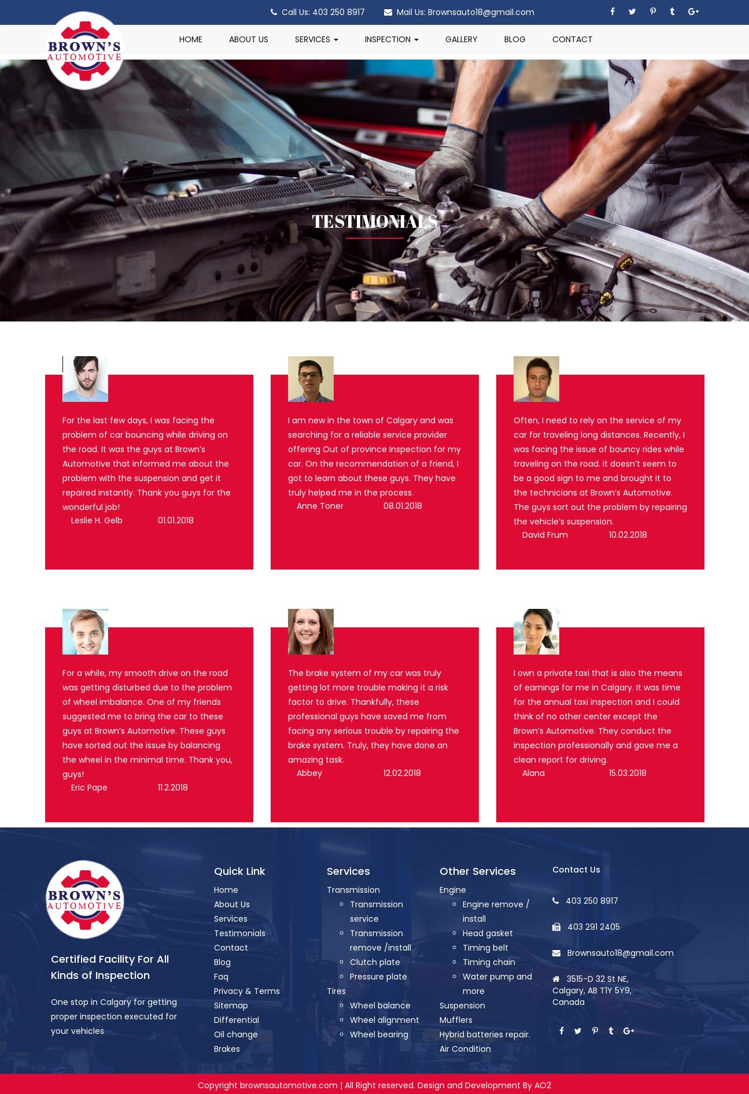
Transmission (353, 890)
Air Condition (465, 1049)
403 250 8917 (335, 11)
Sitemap (231, 1005)
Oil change (236, 1034)
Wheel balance (380, 1005)
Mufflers (456, 1020)
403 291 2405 (593, 927)
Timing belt (485, 947)
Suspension (462, 1005)
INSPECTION (392, 39)
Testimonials (239, 933)
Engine (453, 890)
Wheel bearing (379, 1034)
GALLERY (461, 39)
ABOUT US (248, 39)
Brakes (227, 1049)
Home (226, 890)
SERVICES (316, 39)
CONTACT (572, 39)
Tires (336, 991)
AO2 (542, 1085)
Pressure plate (378, 976)
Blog (222, 962)
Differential (236, 1020)
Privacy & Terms (247, 991)
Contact (231, 947)
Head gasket (488, 933)
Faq (221, 976)
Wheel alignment (384, 1020)
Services (231, 919)
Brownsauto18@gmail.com (480, 11)
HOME (190, 39)
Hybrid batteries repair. (485, 1034)
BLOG (515, 39)
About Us (232, 904)
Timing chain (489, 962)
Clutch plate (375, 962)
